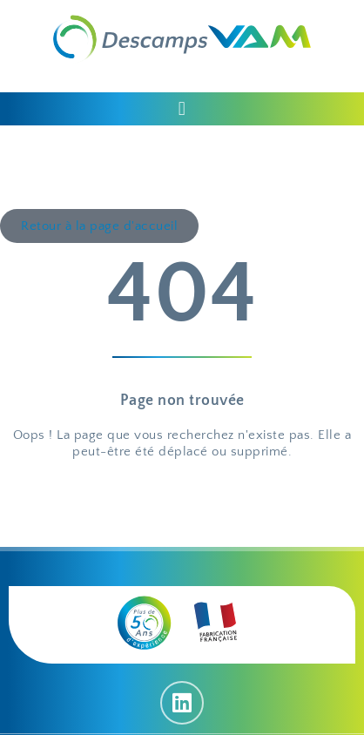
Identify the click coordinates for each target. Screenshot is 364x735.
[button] (182, 108)
